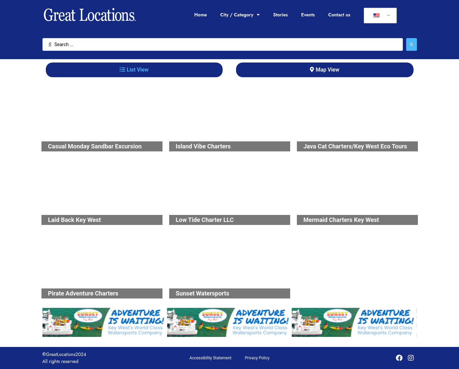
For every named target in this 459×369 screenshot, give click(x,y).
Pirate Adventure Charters (83, 293)
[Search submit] (411, 44)
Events (308, 14)
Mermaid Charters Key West (341, 219)
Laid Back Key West (74, 219)
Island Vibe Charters (203, 146)
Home (200, 14)
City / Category (240, 14)
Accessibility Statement (210, 358)
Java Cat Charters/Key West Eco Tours (355, 146)
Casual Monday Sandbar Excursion (95, 146)
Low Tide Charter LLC (205, 219)
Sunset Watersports (202, 293)
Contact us (339, 14)
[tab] (134, 70)
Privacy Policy (257, 358)
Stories (280, 14)
